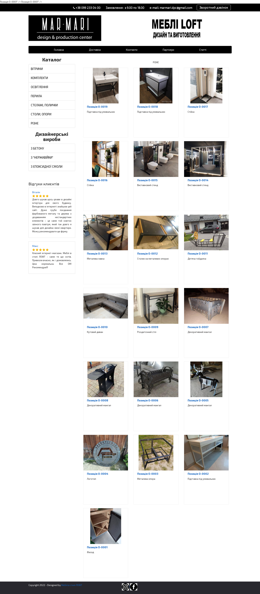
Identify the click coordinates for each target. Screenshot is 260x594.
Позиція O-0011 (198, 253)
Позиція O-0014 (198, 180)
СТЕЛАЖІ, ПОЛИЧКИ (44, 105)
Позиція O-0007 (198, 327)
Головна (59, 49)
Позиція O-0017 (198, 106)
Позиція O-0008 (97, 400)
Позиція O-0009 (147, 327)
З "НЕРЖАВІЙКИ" (42, 157)
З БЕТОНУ (37, 148)
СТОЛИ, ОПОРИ (41, 114)
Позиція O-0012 (147, 253)
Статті (202, 49)
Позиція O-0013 (97, 253)
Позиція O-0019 (97, 106)
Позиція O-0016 (97, 180)
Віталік (36, 192)
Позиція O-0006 (147, 400)
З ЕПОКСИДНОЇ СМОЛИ (46, 166)
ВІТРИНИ (37, 68)
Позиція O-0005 (198, 400)
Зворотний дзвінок (213, 7)
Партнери (168, 49)
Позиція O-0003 (147, 473)
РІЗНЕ (34, 123)
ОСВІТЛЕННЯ (39, 87)
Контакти (131, 49)
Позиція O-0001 (97, 547)
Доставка (95, 49)
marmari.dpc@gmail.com (175, 7)
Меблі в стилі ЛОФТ (71, 585)
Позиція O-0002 (198, 473)
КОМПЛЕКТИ (39, 78)
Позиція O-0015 (147, 180)
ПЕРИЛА (36, 96)
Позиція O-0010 (97, 327)
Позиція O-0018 (147, 106)
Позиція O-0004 (97, 473)
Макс (35, 245)
